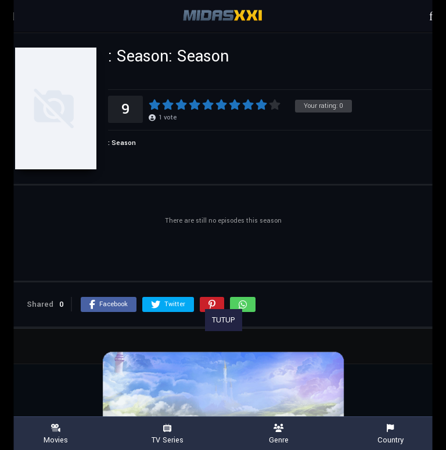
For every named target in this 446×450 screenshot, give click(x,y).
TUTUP (223, 320)
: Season (122, 143)
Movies (56, 434)
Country (390, 434)
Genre (278, 434)
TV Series (167, 434)
